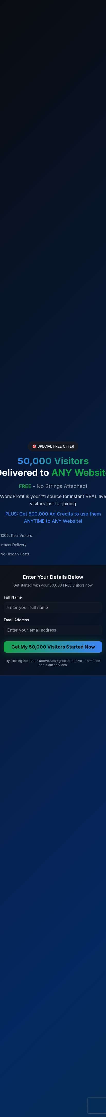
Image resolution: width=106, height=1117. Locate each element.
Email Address (16, 620)
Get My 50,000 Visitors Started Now (53, 647)
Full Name (13, 597)
